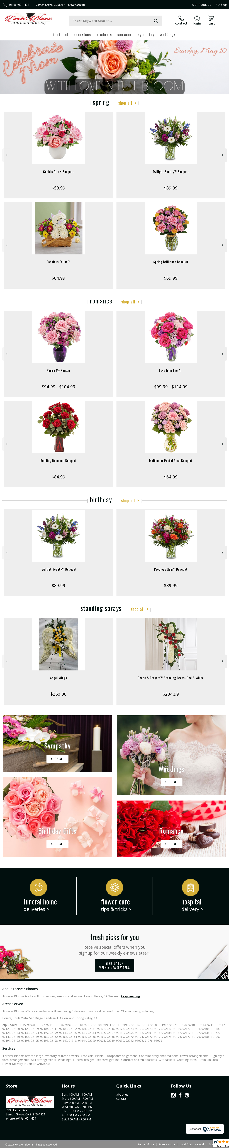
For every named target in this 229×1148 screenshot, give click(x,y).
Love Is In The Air (171, 370)
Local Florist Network (192, 1144)
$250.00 (58, 694)
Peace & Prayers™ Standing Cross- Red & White (171, 677)
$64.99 (58, 278)
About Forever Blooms (20, 988)
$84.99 (58, 477)
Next (223, 155)
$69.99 (171, 278)
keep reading (130, 996)
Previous (6, 155)
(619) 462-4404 (19, 5)
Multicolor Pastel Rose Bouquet (171, 460)
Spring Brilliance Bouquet (170, 261)
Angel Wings (58, 677)
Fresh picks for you (114, 943)
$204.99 (171, 694)
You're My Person (58, 370)
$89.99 (171, 188)
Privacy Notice (167, 1144)
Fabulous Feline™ (58, 261)
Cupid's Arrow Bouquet (58, 171)
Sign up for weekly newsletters (114, 965)
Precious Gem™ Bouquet (170, 569)
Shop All (125, 102)
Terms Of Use (146, 1144)
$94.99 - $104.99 (58, 387)
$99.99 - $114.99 (171, 387)
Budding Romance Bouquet (58, 460)
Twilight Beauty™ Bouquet (171, 171)
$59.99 (58, 188)
